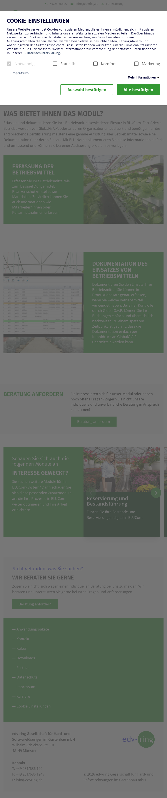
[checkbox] (9, 64)
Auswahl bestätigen (86, 89)
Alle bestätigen (138, 89)
